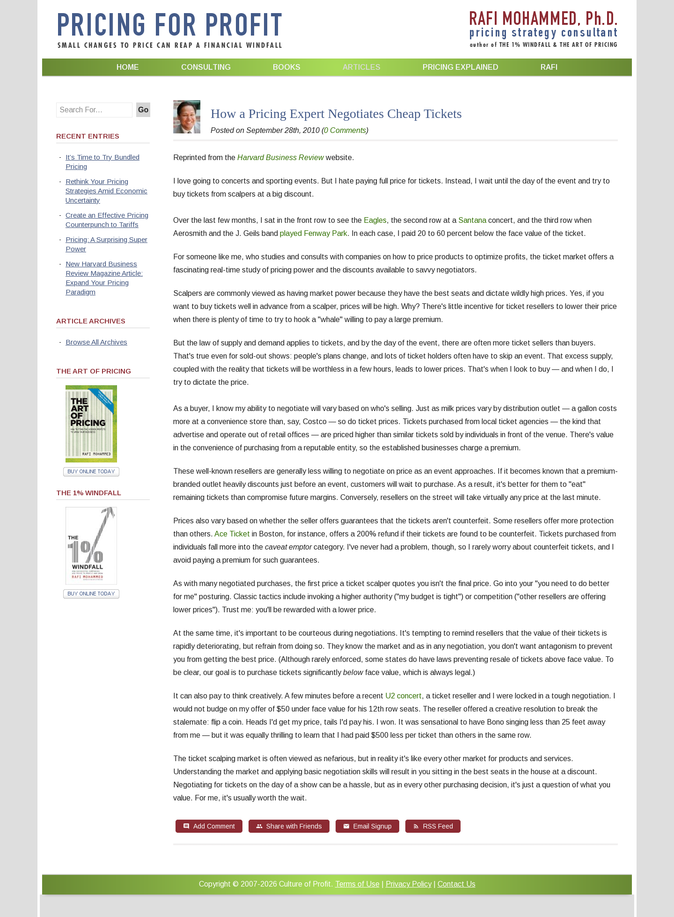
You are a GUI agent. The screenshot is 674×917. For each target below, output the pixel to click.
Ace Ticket (232, 534)
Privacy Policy (409, 884)
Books (286, 67)
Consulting (206, 67)
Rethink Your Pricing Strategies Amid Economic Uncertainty (106, 190)
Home (128, 67)
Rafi (549, 67)
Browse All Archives (96, 342)
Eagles (375, 220)
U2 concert (403, 696)
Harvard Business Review (280, 157)
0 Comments (345, 130)
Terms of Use (357, 884)
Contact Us (457, 884)
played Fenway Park (313, 233)
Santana (473, 220)
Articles (362, 67)
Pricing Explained (460, 67)
